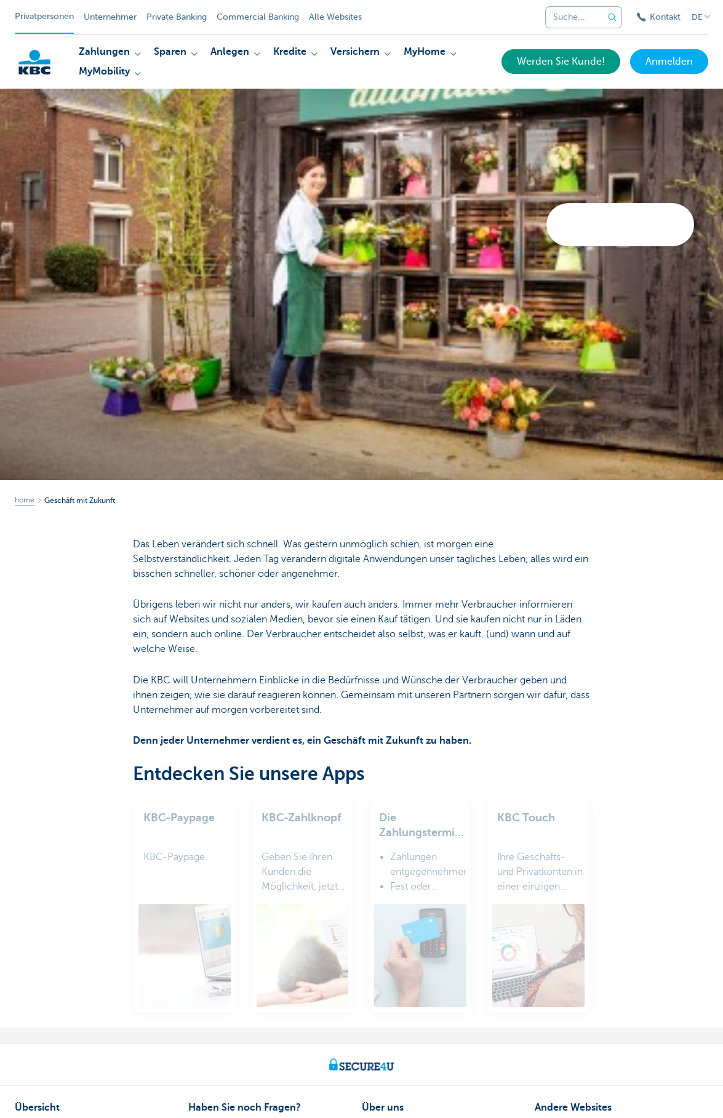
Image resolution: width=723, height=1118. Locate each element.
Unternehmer (110, 17)
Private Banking (176, 17)
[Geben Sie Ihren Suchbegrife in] (612, 17)
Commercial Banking (258, 17)
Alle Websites (335, 17)
